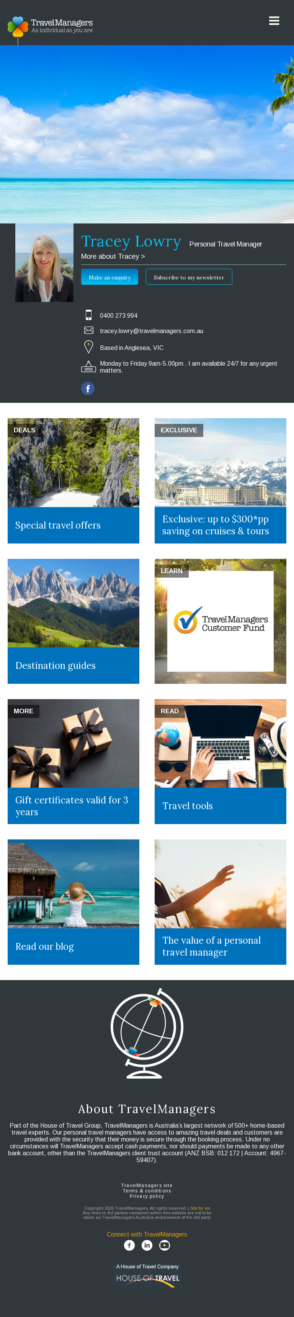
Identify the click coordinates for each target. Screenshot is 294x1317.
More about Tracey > (113, 256)
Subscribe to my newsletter (189, 277)
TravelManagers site (147, 1185)
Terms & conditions (147, 1191)
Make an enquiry (110, 277)
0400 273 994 (118, 315)
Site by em (200, 1208)
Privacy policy (147, 1196)
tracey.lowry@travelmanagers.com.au (151, 331)
